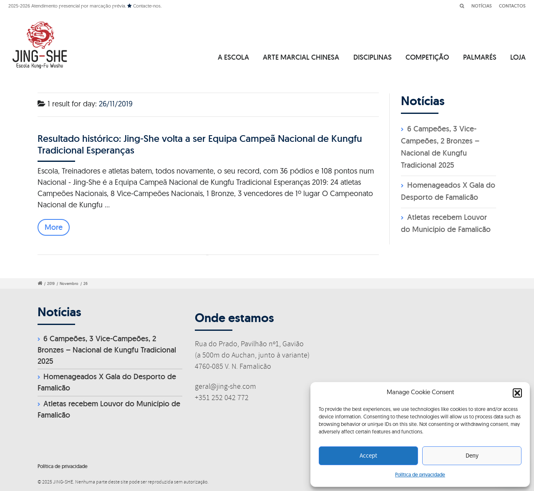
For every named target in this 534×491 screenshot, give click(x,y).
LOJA (518, 57)
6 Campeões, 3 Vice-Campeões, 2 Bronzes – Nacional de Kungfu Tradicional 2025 (107, 350)
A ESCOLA (233, 57)
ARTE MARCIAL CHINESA (301, 57)
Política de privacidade (420, 474)
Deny (472, 456)
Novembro (69, 283)
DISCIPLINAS (372, 57)
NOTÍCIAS (481, 6)
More (54, 227)
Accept (368, 456)
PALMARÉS (479, 57)
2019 (51, 283)
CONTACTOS (512, 6)
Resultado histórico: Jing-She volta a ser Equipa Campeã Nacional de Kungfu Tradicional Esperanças (200, 144)
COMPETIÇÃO (427, 57)
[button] (517, 393)
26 (85, 283)
